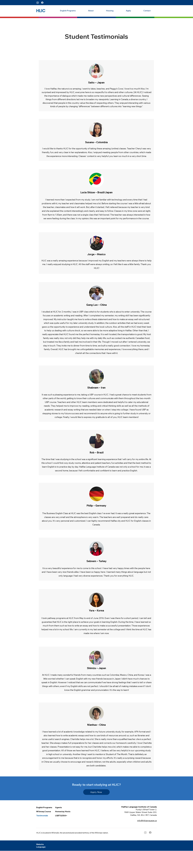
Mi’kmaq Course (43, 811)
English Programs (44, 807)
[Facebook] (42, 2)
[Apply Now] (96, 792)
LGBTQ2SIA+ (61, 815)
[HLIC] (40, 11)
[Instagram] (37, 2)
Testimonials (42, 815)
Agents (58, 807)
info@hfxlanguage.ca (147, 820)
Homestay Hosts (62, 811)
